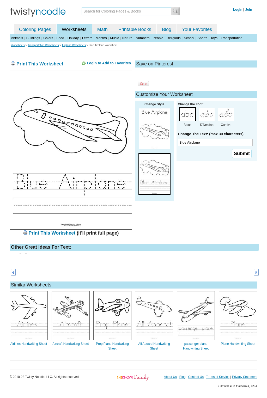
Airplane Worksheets (74, 45)
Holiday (73, 38)
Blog (166, 29)
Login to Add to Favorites (109, 63)
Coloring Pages (35, 29)
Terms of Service (217, 377)
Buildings (33, 38)
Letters (87, 38)
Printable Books (134, 29)
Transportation (231, 38)
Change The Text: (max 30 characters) (211, 134)
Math (102, 29)
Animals (17, 38)
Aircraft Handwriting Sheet (70, 344)
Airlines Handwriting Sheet (28, 344)
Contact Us (196, 377)
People (158, 38)
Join (248, 9)
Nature (127, 38)
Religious (173, 38)
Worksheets (74, 29)
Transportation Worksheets (43, 45)
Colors (48, 38)
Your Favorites (197, 29)
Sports (202, 38)
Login (237, 9)
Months (101, 38)
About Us (170, 377)
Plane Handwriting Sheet (238, 344)
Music (114, 38)
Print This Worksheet (39, 63)
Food (60, 38)
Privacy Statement (244, 377)
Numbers (142, 38)
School (189, 38)
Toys (213, 38)
